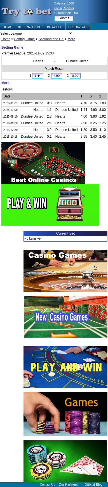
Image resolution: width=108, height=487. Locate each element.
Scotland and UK (51, 39)
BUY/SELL (54, 26)
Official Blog (93, 484)
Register (68, 8)
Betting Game (24, 39)
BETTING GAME (29, 26)
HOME (7, 26)
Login (58, 8)
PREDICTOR (77, 26)
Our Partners (68, 484)
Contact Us (47, 484)
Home (5, 39)
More (71, 39)
